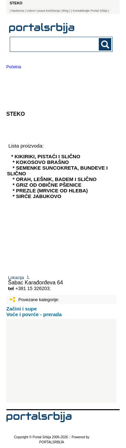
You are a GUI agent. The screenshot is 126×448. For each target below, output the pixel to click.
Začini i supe (21, 308)
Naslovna (17, 10)
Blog (65, 10)
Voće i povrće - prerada (34, 314)
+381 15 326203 (32, 288)
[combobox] (51, 44)
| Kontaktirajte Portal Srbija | (90, 10)
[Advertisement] (61, 360)
